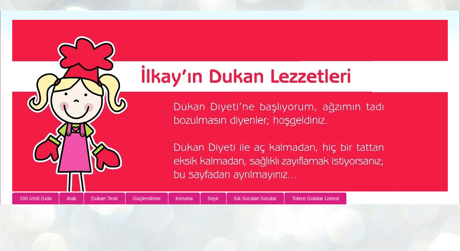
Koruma (184, 198)
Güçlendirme (147, 198)
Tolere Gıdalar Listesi (315, 198)
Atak (71, 198)
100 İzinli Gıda (36, 198)
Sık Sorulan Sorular (255, 198)
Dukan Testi (104, 198)
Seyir (213, 198)
